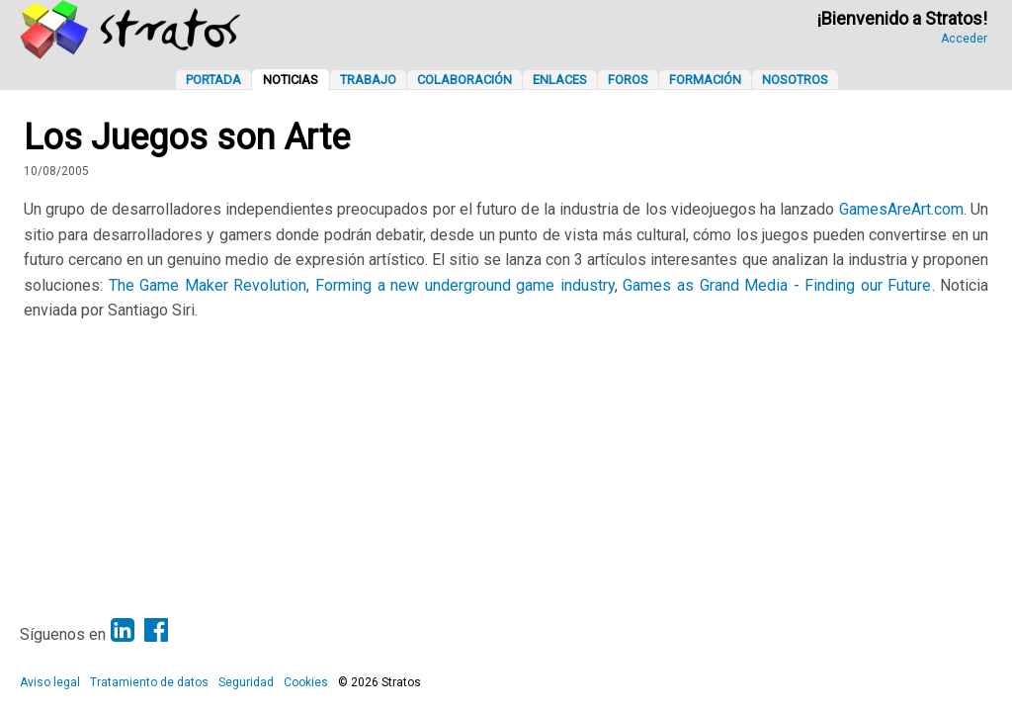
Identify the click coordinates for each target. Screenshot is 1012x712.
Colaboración (464, 79)
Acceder (964, 38)
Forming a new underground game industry (465, 285)
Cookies (306, 682)
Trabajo (368, 79)
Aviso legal (50, 682)
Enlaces (560, 79)
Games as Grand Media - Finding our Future (777, 285)
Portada (213, 79)
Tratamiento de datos (149, 682)
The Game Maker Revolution (208, 285)
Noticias (290, 79)
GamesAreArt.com (901, 209)
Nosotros (795, 79)
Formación (705, 79)
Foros (628, 79)
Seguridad (246, 682)
